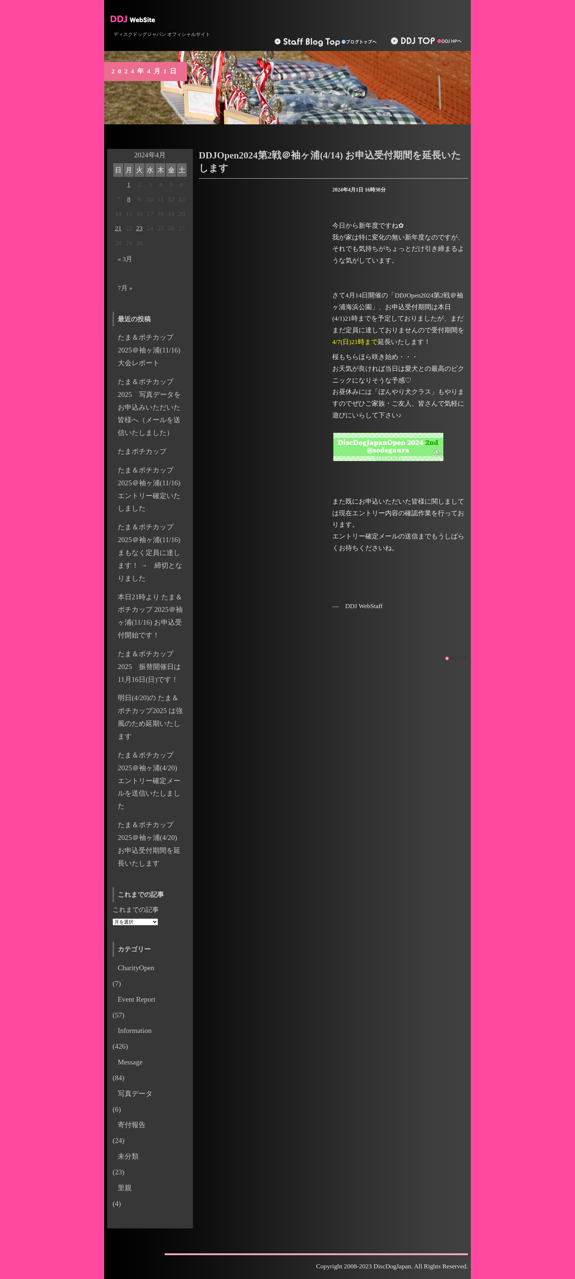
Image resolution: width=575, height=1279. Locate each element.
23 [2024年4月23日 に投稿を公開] (139, 228)
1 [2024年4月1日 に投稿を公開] (129, 184)
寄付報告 (132, 1125)
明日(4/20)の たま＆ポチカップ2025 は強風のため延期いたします (150, 717)
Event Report (136, 999)
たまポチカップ (142, 451)
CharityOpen (136, 968)
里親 (125, 1188)
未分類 (128, 1156)
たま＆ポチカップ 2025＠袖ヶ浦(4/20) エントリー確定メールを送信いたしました (151, 780)
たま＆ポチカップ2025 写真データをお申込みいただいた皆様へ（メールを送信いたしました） (149, 407)
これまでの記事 (136, 909)
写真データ (135, 1093)
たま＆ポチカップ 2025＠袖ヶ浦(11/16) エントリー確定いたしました (152, 489)
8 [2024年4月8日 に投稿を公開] (129, 199)
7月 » (125, 288)
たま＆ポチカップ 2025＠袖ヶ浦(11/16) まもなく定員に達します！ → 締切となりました (150, 552)
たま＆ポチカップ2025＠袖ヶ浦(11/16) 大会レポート (152, 350)
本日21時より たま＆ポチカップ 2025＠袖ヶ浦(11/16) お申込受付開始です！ (150, 616)
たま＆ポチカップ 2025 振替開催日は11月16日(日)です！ (149, 666)
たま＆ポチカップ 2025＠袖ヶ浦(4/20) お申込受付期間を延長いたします (151, 844)
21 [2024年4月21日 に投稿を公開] (118, 228)
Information (134, 1030)
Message (130, 1062)
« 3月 (125, 259)
